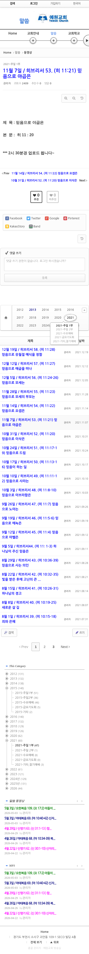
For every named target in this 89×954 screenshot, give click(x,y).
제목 (30, 340)
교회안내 (33, 33)
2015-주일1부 (26, 693)
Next (65, 647)
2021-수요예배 (64, 333)
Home (12, 33)
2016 (70, 309)
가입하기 (55, 3)
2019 (45, 317)
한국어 (76, 3)
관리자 (7, 83)
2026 (16, 788)
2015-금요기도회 (28, 707)
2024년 (46, 325)
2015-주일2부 (26, 697)
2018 (32, 317)
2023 (32, 325)
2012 (20, 309)
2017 (20, 317)
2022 (20, 325)
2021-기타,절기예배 (64, 341)
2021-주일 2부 (64, 329)
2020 (57, 317)
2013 (32, 309)
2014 (45, 309)
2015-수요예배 (27, 702)
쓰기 (79, 632)
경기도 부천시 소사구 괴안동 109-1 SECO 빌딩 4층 (44, 937)
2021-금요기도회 (64, 337)
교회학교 (74, 33)
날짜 (81, 340)
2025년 (18, 783)
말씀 (24, 21)
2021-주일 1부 (64, 325)
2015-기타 (24, 712)
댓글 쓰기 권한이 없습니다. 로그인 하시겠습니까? (36, 261)
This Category (17, 666)
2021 (70, 317)
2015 (57, 309)
